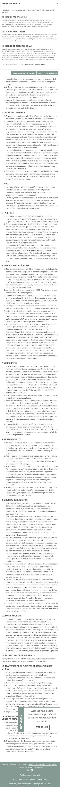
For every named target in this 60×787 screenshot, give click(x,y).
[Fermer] (57, 3)
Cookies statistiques (14, 32)
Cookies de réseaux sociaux (18, 46)
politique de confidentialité (14, 65)
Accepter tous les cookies (47, 73)
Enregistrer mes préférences (24, 73)
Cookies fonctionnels (15, 17)
